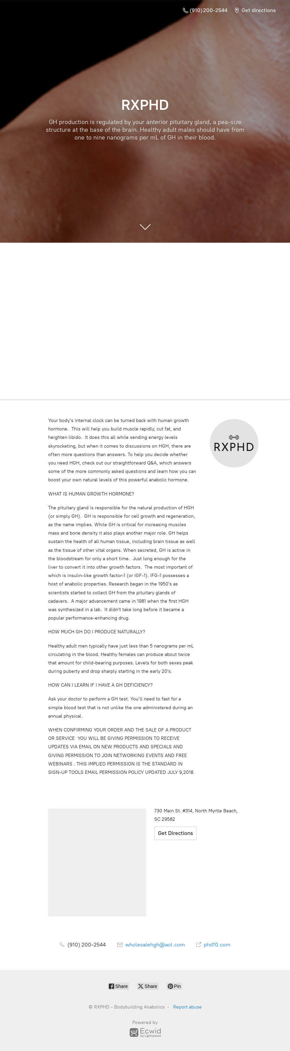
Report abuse (187, 1007)
